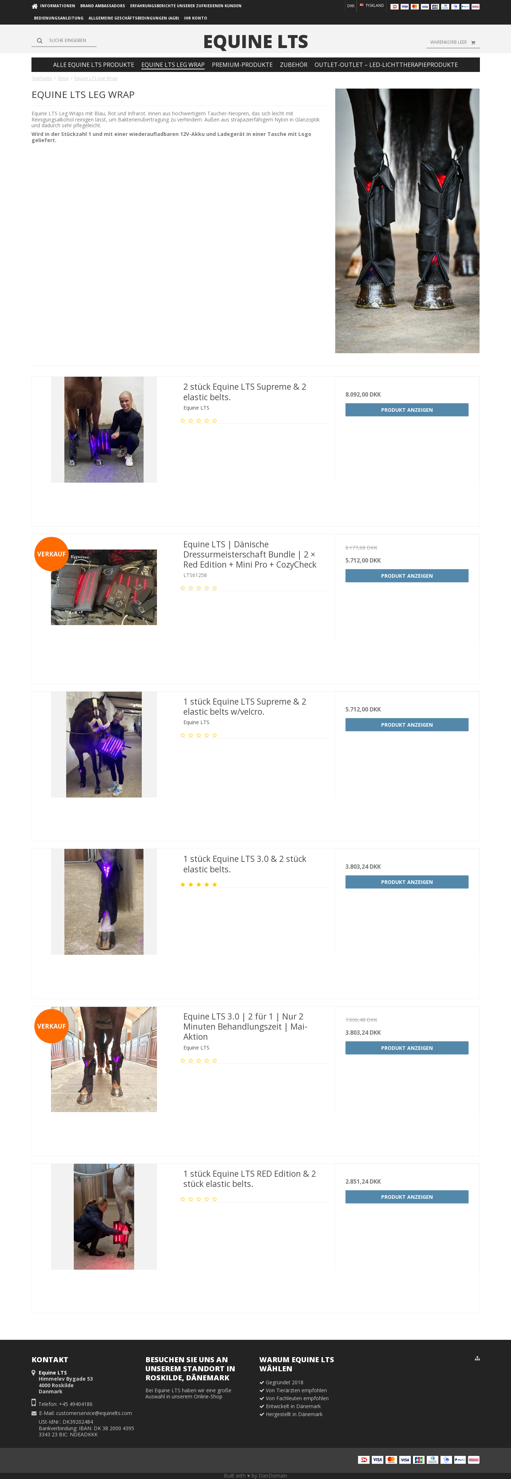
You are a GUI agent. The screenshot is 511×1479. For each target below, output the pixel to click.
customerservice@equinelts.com (94, 1413)
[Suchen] (64, 40)
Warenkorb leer (455, 42)
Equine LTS (255, 41)
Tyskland (371, 5)
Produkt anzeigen (407, 409)
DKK (350, 5)
